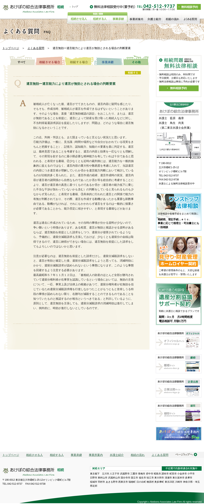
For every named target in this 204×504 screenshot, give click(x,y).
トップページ (10, 48)
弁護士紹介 (117, 455)
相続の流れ (138, 455)
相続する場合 (79, 60)
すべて (20, 60)
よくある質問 (35, 48)
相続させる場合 (50, 60)
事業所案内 (96, 455)
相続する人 (57, 455)
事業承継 (108, 60)
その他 (136, 60)
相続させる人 (34, 455)
